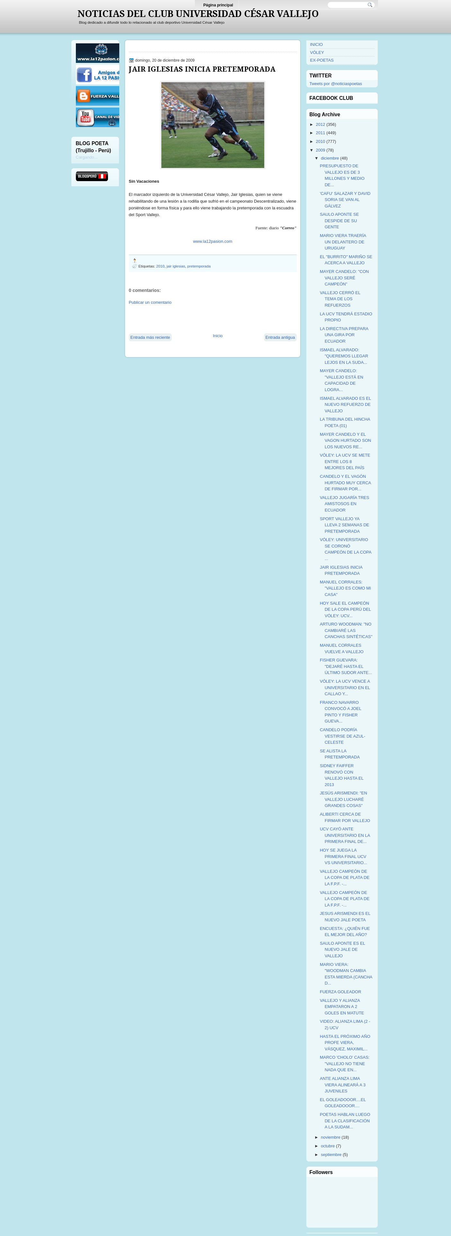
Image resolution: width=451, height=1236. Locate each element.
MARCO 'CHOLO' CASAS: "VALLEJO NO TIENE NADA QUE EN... (345, 1063)
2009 (320, 150)
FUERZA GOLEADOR (340, 991)
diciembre (330, 158)
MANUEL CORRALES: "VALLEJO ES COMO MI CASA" (345, 588)
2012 (320, 124)
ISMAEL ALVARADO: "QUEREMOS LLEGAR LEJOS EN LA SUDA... (344, 356)
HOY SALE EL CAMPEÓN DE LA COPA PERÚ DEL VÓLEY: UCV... (345, 609)
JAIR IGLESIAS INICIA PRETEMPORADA (202, 69)
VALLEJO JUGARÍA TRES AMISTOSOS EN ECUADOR (344, 504)
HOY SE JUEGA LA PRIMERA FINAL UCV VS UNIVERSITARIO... (343, 856)
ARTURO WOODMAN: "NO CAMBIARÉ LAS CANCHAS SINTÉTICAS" (346, 630)
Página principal (218, 5)
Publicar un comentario (150, 302)
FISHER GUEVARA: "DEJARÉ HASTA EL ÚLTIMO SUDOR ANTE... (346, 666)
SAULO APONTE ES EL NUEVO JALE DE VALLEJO (342, 949)
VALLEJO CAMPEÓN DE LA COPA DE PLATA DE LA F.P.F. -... (344, 877)
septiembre (331, 1154)
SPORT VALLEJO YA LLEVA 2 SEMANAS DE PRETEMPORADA (344, 525)
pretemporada (199, 266)
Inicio (217, 335)
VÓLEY (317, 52)
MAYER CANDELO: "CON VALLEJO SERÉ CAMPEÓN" (344, 277)
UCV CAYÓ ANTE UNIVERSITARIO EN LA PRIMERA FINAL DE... (345, 835)
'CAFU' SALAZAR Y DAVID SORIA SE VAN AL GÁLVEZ (345, 199)
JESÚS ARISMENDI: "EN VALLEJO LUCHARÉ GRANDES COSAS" (343, 799)
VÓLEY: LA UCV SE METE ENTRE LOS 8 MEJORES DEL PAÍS (345, 461)
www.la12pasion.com (212, 241)
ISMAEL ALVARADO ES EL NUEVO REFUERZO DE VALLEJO (345, 404)
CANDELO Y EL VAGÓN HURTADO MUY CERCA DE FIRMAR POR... (345, 482)
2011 (320, 132)
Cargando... (87, 157)
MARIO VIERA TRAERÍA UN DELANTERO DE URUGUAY (343, 241)
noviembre (330, 1137)
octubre (328, 1146)
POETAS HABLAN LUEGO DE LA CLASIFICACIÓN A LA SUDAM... (345, 1120)
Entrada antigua (280, 337)
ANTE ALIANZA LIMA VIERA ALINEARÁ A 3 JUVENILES (342, 1084)
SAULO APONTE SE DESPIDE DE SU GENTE (339, 220)
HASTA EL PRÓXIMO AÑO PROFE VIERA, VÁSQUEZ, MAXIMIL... (345, 1042)
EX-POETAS (322, 60)
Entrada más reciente (150, 337)
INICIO (316, 44)
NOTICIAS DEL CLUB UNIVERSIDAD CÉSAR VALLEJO (198, 13)
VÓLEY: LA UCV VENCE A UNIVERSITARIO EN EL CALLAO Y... (345, 687)
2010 (160, 266)
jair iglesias (176, 266)
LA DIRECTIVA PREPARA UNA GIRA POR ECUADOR (344, 335)
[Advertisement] (204, 318)
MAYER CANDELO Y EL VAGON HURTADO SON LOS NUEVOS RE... (345, 440)
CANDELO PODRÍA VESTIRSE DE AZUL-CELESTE (342, 736)
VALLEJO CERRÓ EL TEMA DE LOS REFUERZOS (340, 299)
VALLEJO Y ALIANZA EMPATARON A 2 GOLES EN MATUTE (342, 1006)
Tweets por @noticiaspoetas (336, 83)
